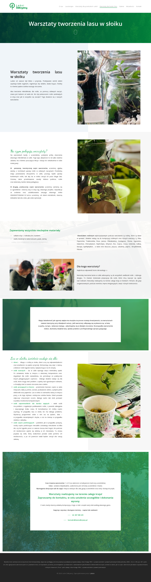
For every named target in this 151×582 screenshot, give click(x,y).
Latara (92, 573)
